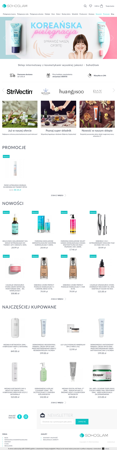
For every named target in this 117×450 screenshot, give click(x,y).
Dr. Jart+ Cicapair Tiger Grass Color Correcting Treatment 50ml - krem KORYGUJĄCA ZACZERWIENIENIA (102, 391)
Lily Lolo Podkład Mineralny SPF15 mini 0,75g (73, 346)
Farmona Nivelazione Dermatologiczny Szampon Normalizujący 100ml (44, 243)
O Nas (7, 444)
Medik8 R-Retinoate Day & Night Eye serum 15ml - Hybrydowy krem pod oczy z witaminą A (15, 391)
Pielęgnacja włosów (36, 14)
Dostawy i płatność (50, 438)
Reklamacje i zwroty (50, 440)
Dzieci (58, 14)
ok (103, 448)
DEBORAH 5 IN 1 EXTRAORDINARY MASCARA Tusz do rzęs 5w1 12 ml (102, 243)
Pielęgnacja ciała (23, 14)
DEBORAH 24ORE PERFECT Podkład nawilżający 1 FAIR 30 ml (73, 287)
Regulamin (8, 446)
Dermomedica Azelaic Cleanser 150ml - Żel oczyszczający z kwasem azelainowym (44, 391)
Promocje (106, 14)
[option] (58, 38)
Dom (53, 14)
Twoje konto (110, 6)
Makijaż (47, 14)
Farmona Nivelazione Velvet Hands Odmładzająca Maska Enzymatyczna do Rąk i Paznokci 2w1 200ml (73, 244)
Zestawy (91, 14)
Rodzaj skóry (66, 14)
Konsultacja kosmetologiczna (16, 440)
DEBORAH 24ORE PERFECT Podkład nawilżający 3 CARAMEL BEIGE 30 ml (44, 287)
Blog (112, 14)
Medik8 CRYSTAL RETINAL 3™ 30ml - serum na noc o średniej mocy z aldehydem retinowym (73, 391)
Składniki (75, 14)
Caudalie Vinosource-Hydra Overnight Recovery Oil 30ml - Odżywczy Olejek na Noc (101, 287)
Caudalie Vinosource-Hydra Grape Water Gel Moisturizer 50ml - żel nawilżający (15, 288)
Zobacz (58, 195)
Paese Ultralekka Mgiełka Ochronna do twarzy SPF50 (15, 186)
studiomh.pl (111, 442)
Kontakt (8, 442)
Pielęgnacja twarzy (9, 14)
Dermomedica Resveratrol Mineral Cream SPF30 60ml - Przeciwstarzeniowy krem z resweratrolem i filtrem (44, 347)
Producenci (83, 14)
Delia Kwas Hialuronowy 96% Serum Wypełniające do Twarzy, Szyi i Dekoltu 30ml (15, 243)
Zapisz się (82, 422)
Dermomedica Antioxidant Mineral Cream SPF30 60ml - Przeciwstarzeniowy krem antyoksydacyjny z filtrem (102, 347)
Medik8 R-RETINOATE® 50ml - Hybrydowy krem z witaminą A (15, 346)
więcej (107, 448)
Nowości (99, 14)
